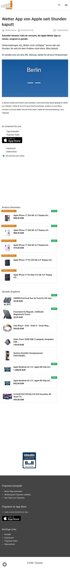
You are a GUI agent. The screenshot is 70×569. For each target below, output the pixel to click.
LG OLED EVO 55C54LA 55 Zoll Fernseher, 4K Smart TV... (32, 395)
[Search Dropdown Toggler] (59, 5)
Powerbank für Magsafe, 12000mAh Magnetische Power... (28, 313)
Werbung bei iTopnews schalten (17, 495)
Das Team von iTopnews (14, 498)
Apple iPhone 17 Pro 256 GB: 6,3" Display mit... (33, 260)
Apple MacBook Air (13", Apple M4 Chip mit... (32, 381)
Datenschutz (11, 152)
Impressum (11, 148)
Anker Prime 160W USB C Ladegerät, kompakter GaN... (33, 340)
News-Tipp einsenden (13, 491)
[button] (4, 564)
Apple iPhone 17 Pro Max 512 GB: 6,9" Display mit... (32, 276)
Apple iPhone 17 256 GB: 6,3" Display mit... (31, 215)
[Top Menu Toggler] (66, 5)
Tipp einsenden (12, 131)
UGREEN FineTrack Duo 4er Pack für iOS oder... (33, 298)
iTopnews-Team (12, 135)
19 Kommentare (62, 30)
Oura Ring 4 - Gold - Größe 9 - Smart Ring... (31, 326)
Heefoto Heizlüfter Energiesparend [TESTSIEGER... (28, 354)
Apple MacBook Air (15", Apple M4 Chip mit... (32, 367)
